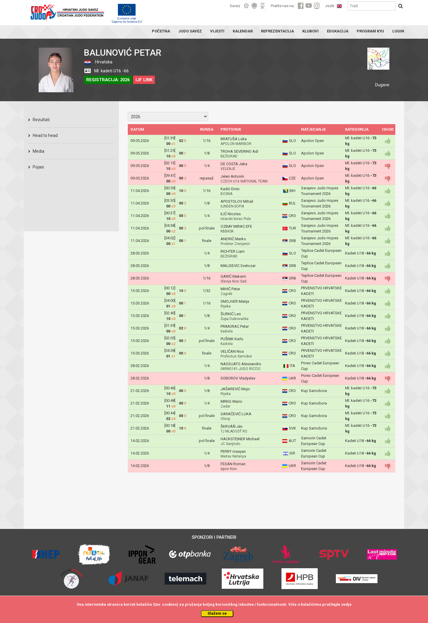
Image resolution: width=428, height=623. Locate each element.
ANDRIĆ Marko (233, 239)
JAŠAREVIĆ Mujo (235, 389)
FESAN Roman (233, 464)
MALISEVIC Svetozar (238, 265)
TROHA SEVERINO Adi (239, 151)
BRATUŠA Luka (234, 139)
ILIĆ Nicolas (231, 214)
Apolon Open (312, 140)
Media (38, 151)
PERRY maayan (233, 451)
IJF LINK (144, 79)
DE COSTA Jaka (234, 164)
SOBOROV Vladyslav (238, 378)
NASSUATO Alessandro (241, 364)
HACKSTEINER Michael (240, 439)
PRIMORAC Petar (235, 326)
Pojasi (38, 167)
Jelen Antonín (232, 176)
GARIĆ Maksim (233, 276)
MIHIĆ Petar (230, 289)
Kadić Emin (230, 189)
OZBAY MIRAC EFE (236, 226)
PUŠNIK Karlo (232, 339)
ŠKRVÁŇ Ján (232, 426)
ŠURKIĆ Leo (231, 314)
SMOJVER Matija (235, 301)
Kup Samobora (314, 390)
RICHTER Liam (233, 251)
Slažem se (217, 613)
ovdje (346, 604)
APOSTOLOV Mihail (237, 201)
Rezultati (41, 119)
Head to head (45, 135)
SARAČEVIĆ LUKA (236, 414)
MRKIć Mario (231, 401)
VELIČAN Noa (232, 351)
